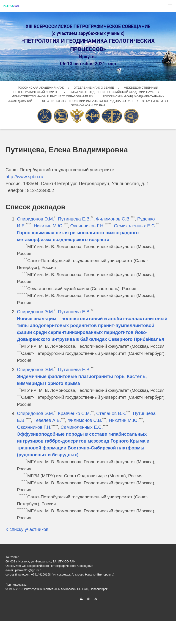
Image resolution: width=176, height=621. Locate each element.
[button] (170, 6)
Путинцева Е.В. (74, 218)
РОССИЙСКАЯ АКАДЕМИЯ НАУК (41, 87)
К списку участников (27, 529)
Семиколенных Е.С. (135, 225)
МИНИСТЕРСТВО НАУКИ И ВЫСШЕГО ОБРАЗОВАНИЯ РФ (52, 96)
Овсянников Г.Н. (87, 225)
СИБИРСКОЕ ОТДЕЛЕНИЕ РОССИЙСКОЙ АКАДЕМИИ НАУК (112, 92)
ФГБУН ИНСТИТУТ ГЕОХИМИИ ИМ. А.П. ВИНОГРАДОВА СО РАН (87, 101)
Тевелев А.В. (47, 420)
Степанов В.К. (111, 413)
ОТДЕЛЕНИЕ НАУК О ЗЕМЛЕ (94, 87)
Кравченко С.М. (74, 413)
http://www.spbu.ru (24, 176)
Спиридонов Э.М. (35, 218)
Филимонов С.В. (113, 218)
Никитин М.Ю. (48, 225)
